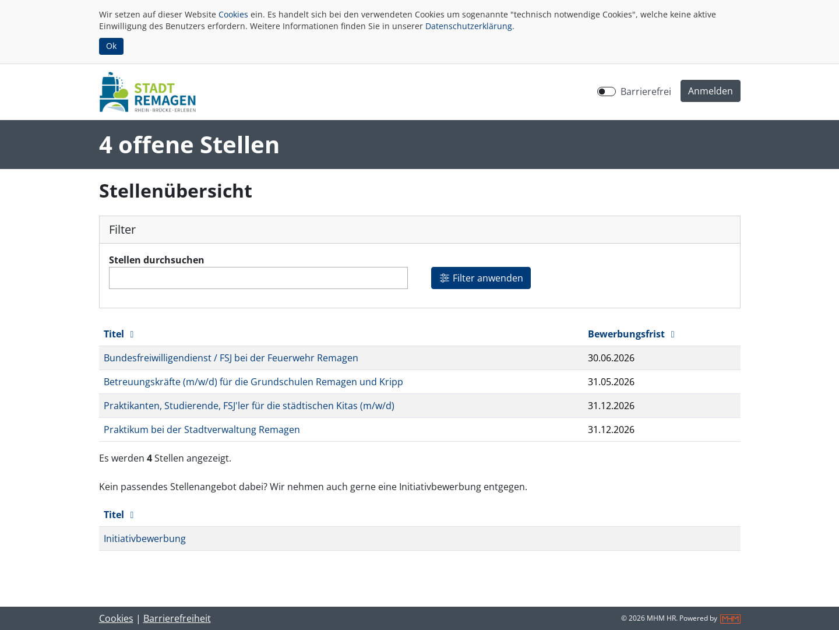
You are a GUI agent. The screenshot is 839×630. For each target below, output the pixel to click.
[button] (711, 91)
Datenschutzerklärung (468, 25)
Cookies (233, 14)
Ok (111, 45)
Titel (121, 334)
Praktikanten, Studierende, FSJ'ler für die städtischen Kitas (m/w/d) (249, 405)
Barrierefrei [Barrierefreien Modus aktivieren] (646, 91)
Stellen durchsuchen (157, 260)
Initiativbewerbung (145, 538)
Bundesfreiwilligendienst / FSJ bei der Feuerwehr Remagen (231, 357)
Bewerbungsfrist (633, 334)
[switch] (606, 91)
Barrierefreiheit (177, 618)
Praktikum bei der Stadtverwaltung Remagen (202, 429)
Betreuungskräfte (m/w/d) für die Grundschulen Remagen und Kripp (253, 381)
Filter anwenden (481, 278)
